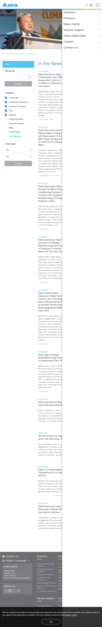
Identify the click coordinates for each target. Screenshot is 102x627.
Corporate (43, 119)
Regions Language (15, 560)
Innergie (61, 581)
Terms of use (9, 573)
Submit (18, 83)
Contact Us (10, 556)
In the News (32, 54)
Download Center (44, 606)
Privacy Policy (9, 571)
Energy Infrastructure (84, 568)
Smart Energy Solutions (46, 583)
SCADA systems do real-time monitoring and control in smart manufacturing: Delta (66, 447)
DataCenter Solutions (46, 574)
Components (63, 564)
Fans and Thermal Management (65, 571)
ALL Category (15, 136)
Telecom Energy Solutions (43, 578)
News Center (18, 54)
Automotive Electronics (63, 576)
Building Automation (66, 589)
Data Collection (10, 575)
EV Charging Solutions (46, 591)
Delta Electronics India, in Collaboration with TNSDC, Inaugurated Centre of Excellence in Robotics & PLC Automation (53, 80)
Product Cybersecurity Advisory (17, 578)
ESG (52, 119)
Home (8, 54)
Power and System (66, 567)
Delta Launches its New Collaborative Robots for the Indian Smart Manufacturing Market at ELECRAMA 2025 (68, 413)
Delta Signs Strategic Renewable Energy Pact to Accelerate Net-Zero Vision (52, 371)
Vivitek (82, 572)
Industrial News (72, 468)
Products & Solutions (79, 434)
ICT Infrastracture (86, 564)
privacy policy (71, 615)
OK (51, 621)
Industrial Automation (63, 585)
